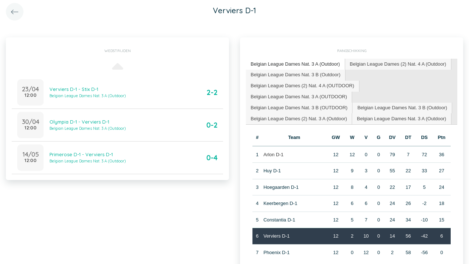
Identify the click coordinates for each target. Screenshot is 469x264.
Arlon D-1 (273, 154)
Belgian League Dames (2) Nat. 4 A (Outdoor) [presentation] (398, 64)
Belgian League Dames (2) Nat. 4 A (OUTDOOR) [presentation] (302, 85)
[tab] (295, 64)
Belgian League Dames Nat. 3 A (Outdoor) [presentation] (295, 64)
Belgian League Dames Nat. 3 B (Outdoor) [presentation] (295, 74)
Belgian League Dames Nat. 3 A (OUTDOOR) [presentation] (299, 96)
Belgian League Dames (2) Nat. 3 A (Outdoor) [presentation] (299, 118)
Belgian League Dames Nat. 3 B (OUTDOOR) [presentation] (299, 107)
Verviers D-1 (276, 236)
